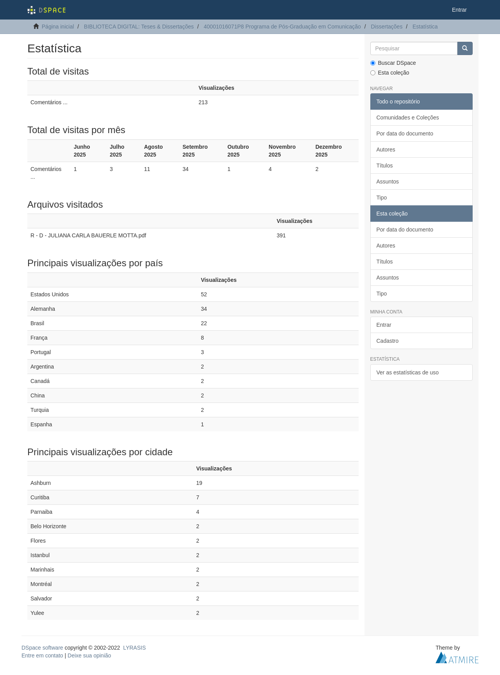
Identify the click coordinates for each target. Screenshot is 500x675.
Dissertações (386, 26)
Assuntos (388, 181)
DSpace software (42, 648)
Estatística (425, 26)
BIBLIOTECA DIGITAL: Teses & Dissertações (139, 26)
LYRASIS (134, 648)
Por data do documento (405, 133)
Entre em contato (42, 655)
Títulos (385, 165)
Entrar (384, 325)
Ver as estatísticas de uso (408, 372)
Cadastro (388, 341)
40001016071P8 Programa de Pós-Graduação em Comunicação (282, 26)
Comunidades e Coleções (408, 117)
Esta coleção (389, 72)
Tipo (382, 197)
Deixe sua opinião (89, 655)
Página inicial (58, 26)
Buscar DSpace (393, 63)
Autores (386, 149)
